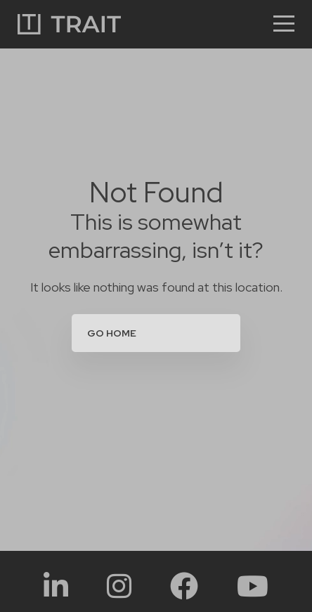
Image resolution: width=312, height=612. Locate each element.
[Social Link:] (56, 585)
